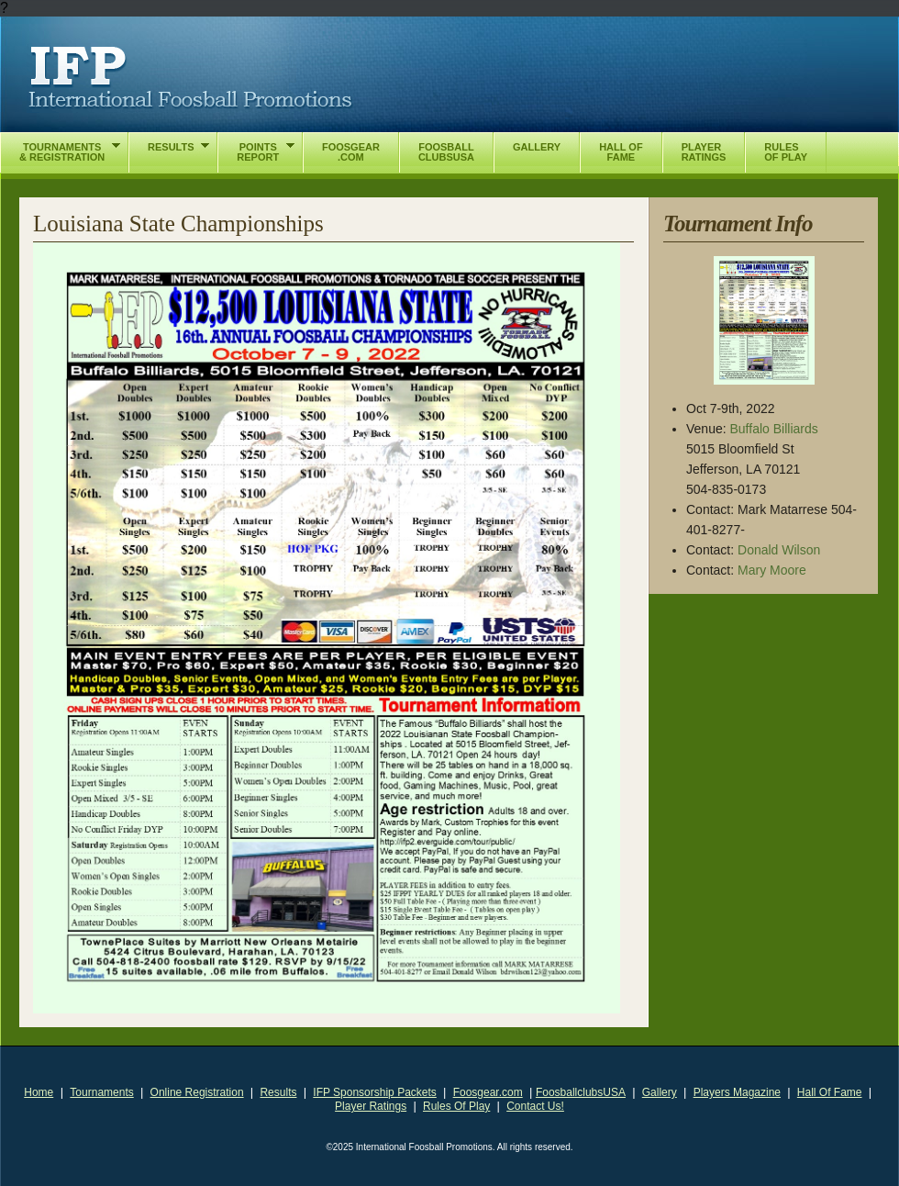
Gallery (659, 1092)
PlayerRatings (704, 151)
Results (278, 1092)
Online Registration (197, 1092)
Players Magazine (737, 1092)
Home (38, 1092)
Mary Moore (772, 570)
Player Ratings (370, 1106)
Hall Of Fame (829, 1092)
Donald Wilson (779, 550)
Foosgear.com (488, 1092)
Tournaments (101, 1092)
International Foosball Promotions (190, 78)
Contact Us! (535, 1106)
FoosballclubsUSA (581, 1092)
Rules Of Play (456, 1106)
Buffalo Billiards (774, 428)
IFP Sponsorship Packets (375, 1092)
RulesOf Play (785, 151)
